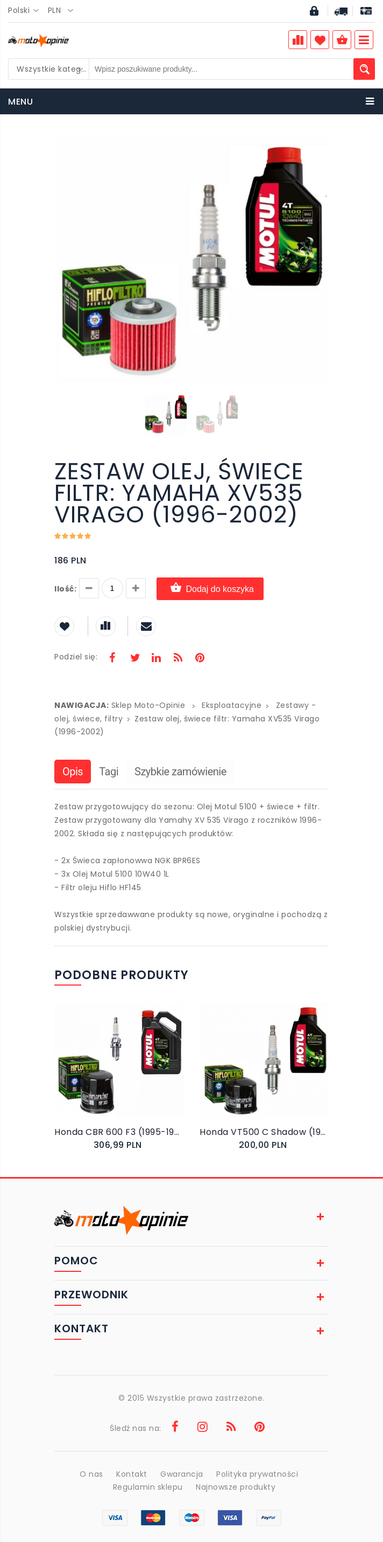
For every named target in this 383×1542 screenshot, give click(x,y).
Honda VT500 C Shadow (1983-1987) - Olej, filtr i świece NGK (264, 1132)
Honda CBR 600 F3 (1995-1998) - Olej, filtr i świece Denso (118, 1132)
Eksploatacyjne (231, 705)
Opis (72, 771)
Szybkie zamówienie (180, 771)
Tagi (108, 771)
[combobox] (26, 11)
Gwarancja (181, 1474)
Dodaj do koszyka (210, 588)
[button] (319, 145)
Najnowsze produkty (235, 1487)
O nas (91, 1474)
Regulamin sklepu (148, 1487)
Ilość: (65, 588)
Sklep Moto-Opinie (148, 705)
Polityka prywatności (257, 1474)
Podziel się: (75, 656)
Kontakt (131, 1474)
